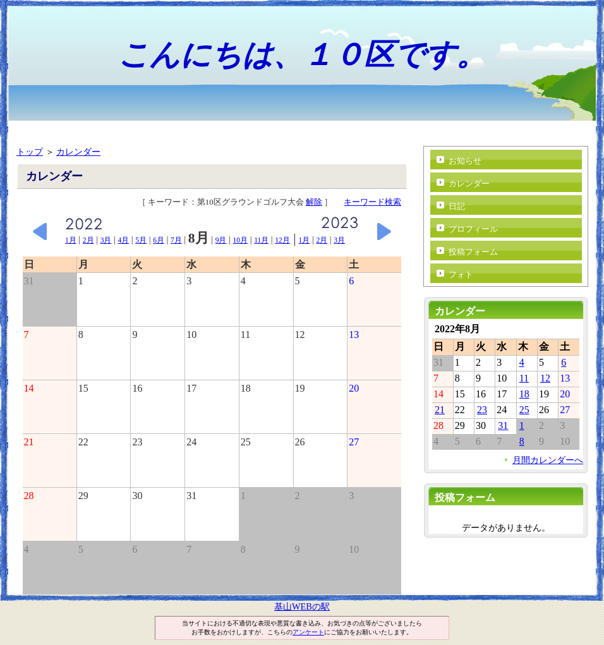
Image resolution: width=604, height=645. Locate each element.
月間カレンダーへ (547, 460)
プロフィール (473, 229)
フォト (461, 274)
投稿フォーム (473, 251)
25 (524, 409)
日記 (457, 206)
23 (482, 409)
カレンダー (78, 152)
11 (524, 378)
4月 (123, 240)
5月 (141, 240)
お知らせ (465, 161)
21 (440, 409)
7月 (176, 240)
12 (545, 378)
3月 (106, 240)
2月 (88, 240)
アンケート (308, 632)
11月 (261, 240)
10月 (240, 240)
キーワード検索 (372, 202)
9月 (221, 240)
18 (524, 394)
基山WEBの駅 (302, 606)
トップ (29, 152)
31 (503, 425)
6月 (158, 240)
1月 (70, 240)
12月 (282, 240)
